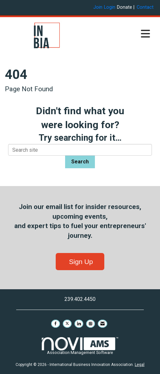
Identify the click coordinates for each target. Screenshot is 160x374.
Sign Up (80, 261)
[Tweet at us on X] (67, 324)
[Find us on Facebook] (55, 324)
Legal (139, 364)
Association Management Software (80, 346)
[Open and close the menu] (121, 34)
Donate (124, 7)
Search (80, 162)
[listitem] (98, 7)
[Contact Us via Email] (102, 324)
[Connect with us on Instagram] (90, 324)
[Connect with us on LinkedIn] (78, 324)
